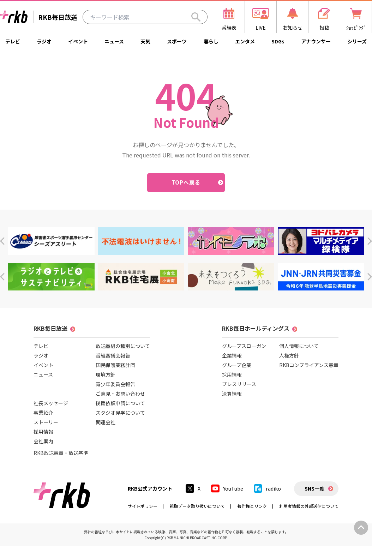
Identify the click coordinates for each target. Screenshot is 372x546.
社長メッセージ (51, 403)
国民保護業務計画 (115, 364)
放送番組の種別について (123, 345)
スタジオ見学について (120, 412)
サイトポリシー (142, 506)
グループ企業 (236, 364)
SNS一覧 (314, 488)
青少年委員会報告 (115, 384)
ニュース (114, 41)
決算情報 (232, 393)
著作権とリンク (252, 506)
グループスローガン (244, 345)
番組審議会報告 (113, 355)
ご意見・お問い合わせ (120, 393)
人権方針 (289, 355)
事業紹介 (43, 412)
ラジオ (44, 41)
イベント (78, 41)
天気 (145, 41)
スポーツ (177, 41)
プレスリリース (239, 384)
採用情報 (43, 431)
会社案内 (43, 441)
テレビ (12, 41)
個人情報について (299, 345)
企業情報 (232, 355)
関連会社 (105, 422)
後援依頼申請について (120, 403)
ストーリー (46, 422)
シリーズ (357, 41)
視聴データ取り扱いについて (197, 506)
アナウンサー (316, 41)
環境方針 (105, 374)
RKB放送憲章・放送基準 (61, 452)
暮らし (211, 41)
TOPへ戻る (186, 182)
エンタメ (245, 41)
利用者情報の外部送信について (308, 506)
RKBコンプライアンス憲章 (308, 364)
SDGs (277, 41)
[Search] (195, 17)
